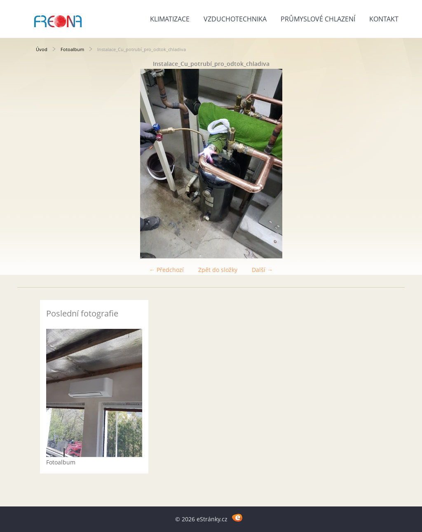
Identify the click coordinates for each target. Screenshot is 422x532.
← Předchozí (166, 270)
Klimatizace (170, 18)
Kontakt (384, 18)
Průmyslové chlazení (318, 18)
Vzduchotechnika (235, 18)
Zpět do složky (217, 270)
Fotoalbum (72, 49)
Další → (262, 270)
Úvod (41, 49)
